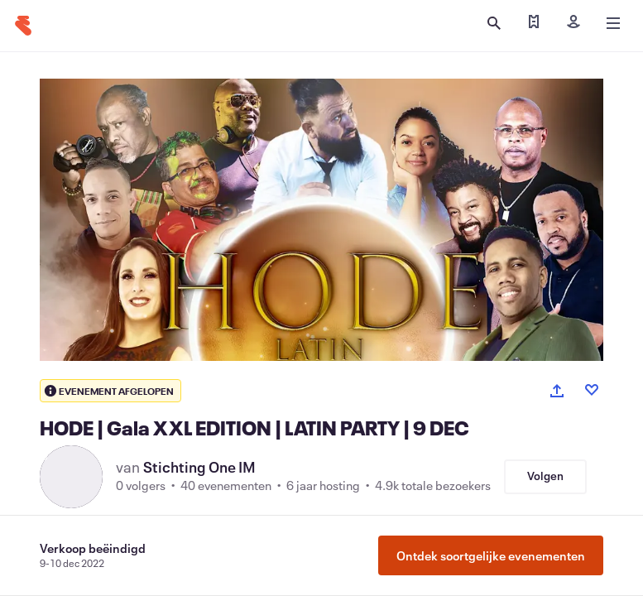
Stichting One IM (199, 466)
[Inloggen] (573, 23)
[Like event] (591, 389)
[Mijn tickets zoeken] (533, 23)
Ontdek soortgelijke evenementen (490, 555)
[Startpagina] (23, 26)
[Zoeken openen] (494, 23)
